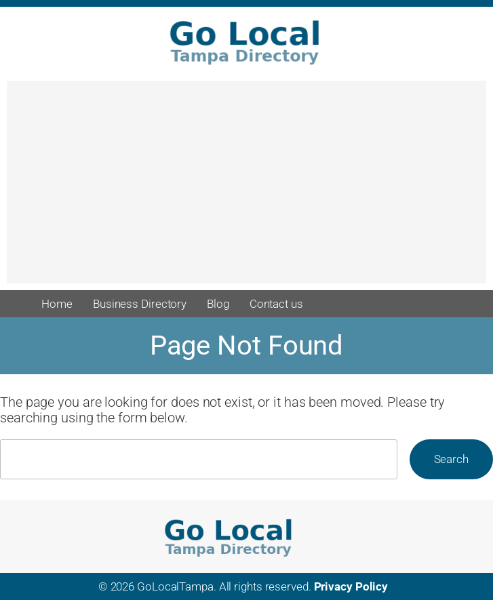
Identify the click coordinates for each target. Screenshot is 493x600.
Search (451, 459)
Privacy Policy (351, 586)
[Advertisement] (246, 188)
